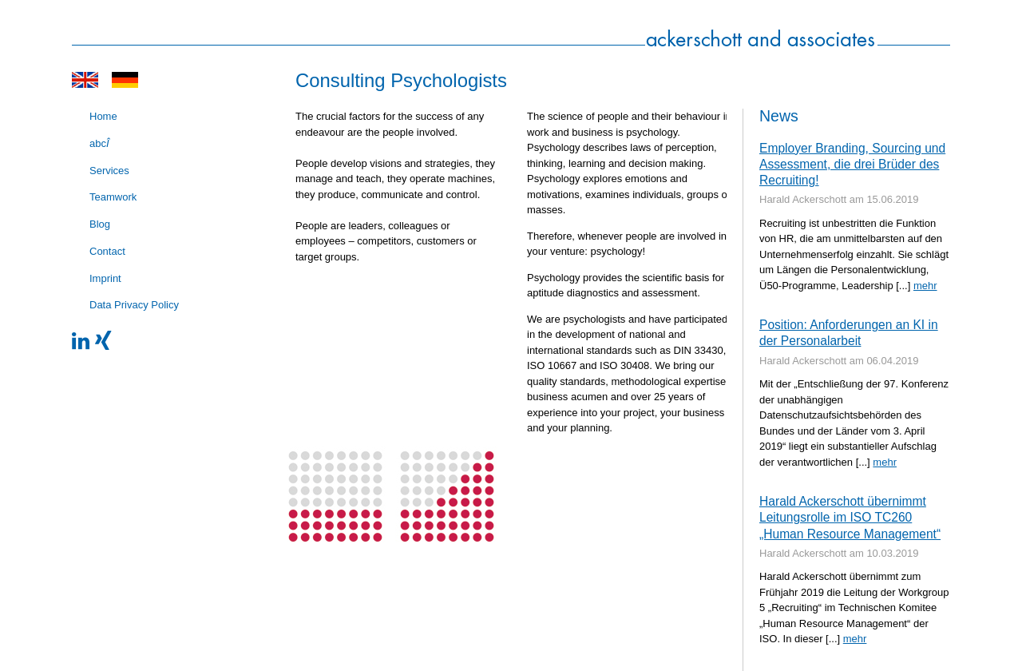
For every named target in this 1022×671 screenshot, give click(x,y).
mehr (925, 286)
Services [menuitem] (109, 171)
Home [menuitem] (103, 116)
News (778, 116)
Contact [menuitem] (107, 251)
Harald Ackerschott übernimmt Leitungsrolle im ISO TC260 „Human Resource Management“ (850, 517)
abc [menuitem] (99, 143)
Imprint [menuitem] (105, 278)
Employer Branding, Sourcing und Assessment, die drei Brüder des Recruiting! (852, 164)
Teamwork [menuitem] (113, 197)
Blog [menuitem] (99, 224)
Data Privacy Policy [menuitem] (134, 305)
